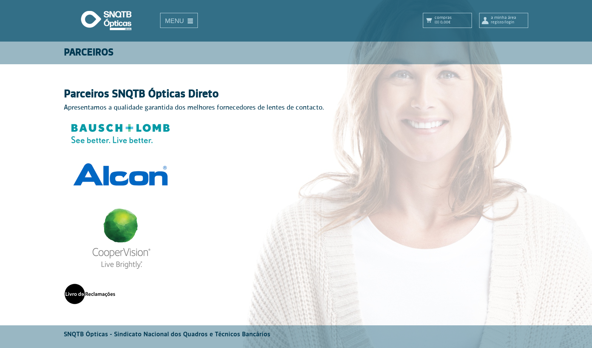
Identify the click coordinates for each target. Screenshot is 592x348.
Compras (453, 20)
